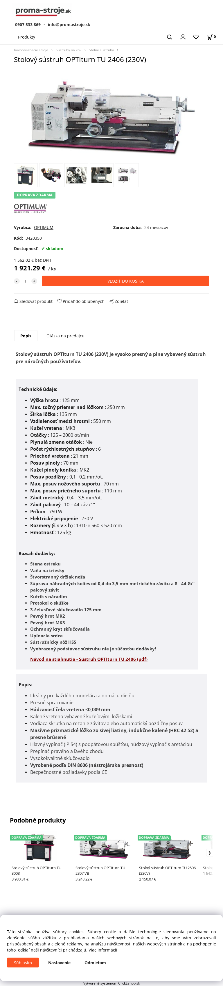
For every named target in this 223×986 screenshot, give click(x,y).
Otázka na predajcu (65, 336)
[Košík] (211, 36)
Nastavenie (59, 962)
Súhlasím (23, 962)
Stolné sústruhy (101, 50)
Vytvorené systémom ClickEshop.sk (111, 983)
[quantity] (25, 281)
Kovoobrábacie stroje (31, 50)
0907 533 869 (28, 24)
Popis (25, 336)
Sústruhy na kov (68, 50)
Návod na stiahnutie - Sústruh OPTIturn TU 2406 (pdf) (89, 659)
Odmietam (95, 962)
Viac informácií (103, 950)
